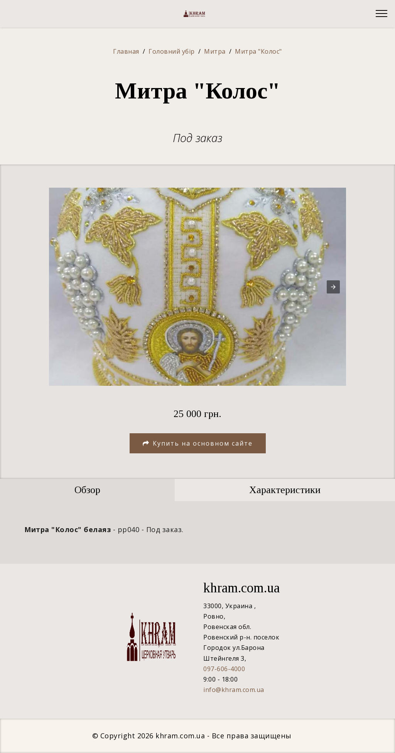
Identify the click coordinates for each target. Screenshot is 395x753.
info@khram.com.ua (233, 689)
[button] (333, 286)
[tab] (87, 490)
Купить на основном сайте (198, 443)
